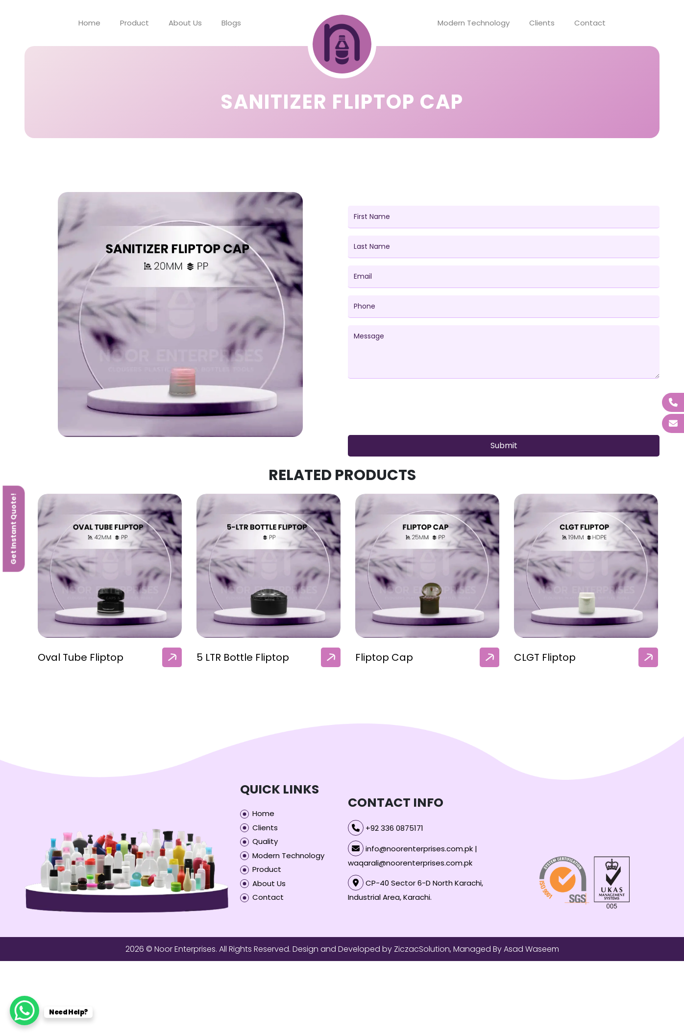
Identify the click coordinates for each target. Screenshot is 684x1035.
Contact (590, 23)
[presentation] (422, 408)
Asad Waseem (531, 949)
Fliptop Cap (384, 657)
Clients (542, 23)
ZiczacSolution (422, 949)
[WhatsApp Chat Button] (24, 1010)
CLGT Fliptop (545, 657)
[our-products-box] (110, 566)
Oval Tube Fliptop (80, 657)
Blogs (231, 23)
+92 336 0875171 (394, 828)
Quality (265, 841)
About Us (185, 23)
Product (134, 23)
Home (89, 23)
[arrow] (172, 657)
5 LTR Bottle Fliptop (242, 657)
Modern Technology (474, 23)
